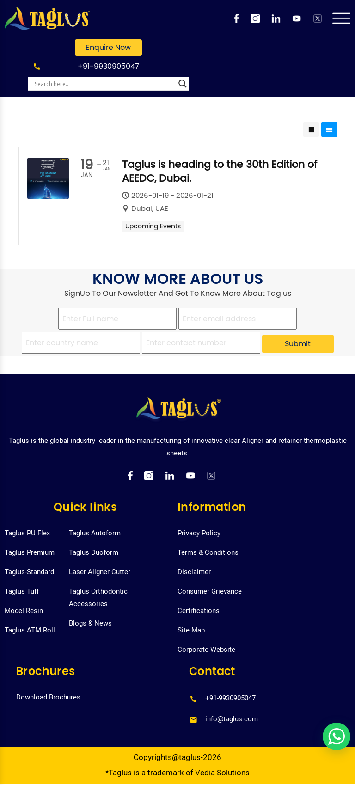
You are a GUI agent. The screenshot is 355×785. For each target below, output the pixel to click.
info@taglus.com (231, 719)
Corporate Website (206, 649)
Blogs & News (90, 623)
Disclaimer (194, 572)
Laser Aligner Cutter (99, 572)
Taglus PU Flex (27, 533)
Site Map (191, 630)
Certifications (199, 611)
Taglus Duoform (93, 552)
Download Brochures (48, 697)
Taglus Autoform (95, 533)
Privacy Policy (199, 533)
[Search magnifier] (182, 83)
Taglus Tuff (22, 591)
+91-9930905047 (108, 66)
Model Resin (24, 611)
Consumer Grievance (210, 591)
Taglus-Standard (29, 572)
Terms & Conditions (208, 552)
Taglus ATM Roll (30, 630)
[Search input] (104, 83)
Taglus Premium (30, 552)
